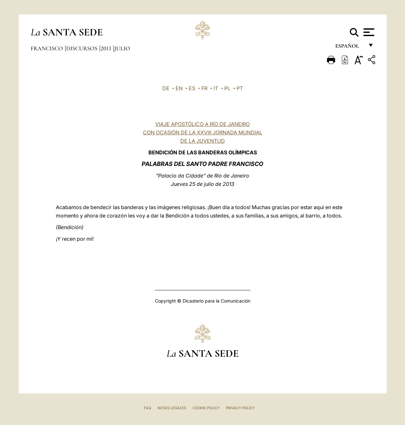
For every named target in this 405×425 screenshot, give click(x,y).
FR (204, 88)
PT (240, 88)
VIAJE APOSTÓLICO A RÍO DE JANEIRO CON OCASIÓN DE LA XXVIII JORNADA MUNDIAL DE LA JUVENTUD (202, 132)
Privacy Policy (240, 408)
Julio (122, 48)
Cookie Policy (206, 408)
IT (216, 88)
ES (192, 88)
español (350, 48)
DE (165, 88)
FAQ (147, 408)
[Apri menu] (368, 32)
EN (179, 88)
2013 (106, 48)
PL (227, 88)
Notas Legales (171, 408)
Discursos (82, 48)
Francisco (47, 48)
